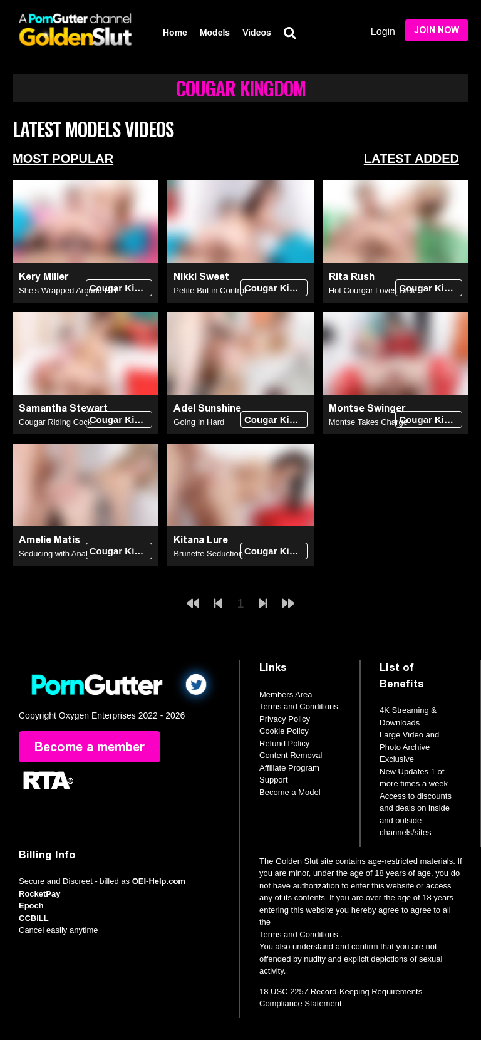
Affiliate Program (289, 767)
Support (273, 779)
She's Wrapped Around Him (69, 290)
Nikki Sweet (201, 277)
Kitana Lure (200, 540)
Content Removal (290, 755)
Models (215, 33)
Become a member (89, 746)
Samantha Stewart (63, 408)
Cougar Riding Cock (55, 422)
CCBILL (34, 918)
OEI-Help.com (158, 881)
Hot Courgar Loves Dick (372, 290)
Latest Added (411, 158)
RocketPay (39, 893)
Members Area (286, 694)
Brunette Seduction (208, 553)
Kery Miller (43, 277)
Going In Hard (198, 422)
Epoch (31, 905)
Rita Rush (352, 277)
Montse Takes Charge (368, 422)
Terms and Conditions (298, 706)
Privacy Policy (284, 719)
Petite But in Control (209, 290)
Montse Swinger (367, 408)
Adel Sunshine (207, 408)
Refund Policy (284, 743)
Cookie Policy (284, 731)
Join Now (436, 30)
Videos (256, 33)
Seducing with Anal (53, 553)
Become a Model (290, 792)
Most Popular (63, 158)
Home (175, 33)
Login (383, 31)
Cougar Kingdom (121, 288)
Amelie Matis (49, 540)
